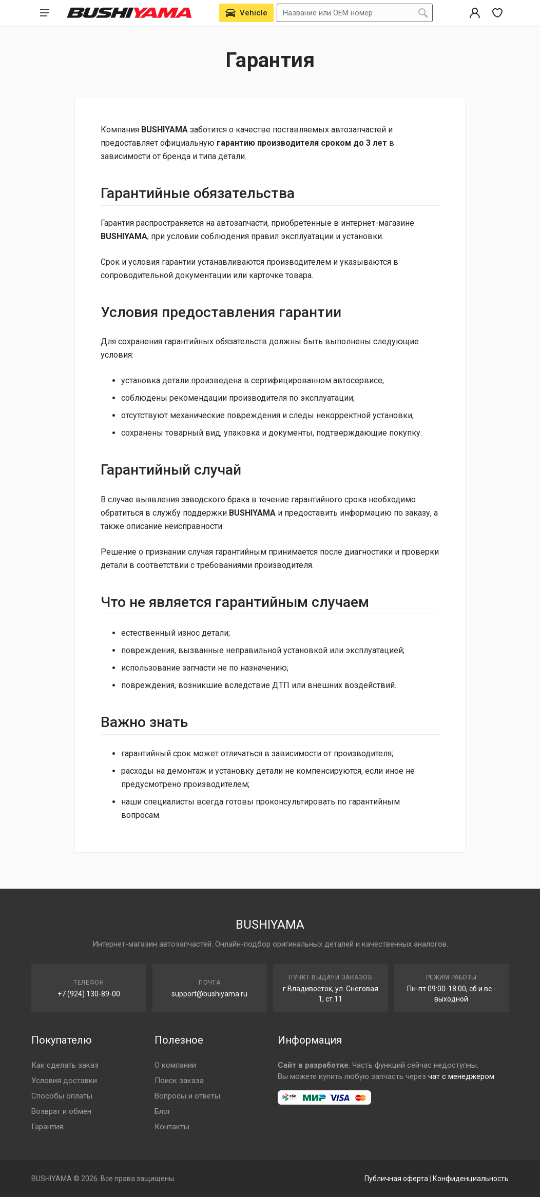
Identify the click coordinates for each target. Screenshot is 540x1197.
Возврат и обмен (61, 1111)
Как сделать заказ (65, 1065)
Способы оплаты (61, 1096)
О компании (175, 1065)
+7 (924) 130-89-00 (88, 994)
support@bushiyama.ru (209, 994)
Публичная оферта (396, 1178)
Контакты (172, 1126)
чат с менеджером (461, 1076)
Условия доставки (64, 1080)
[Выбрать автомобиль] (246, 13)
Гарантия (47, 1126)
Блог (163, 1111)
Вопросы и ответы (187, 1096)
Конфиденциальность (471, 1178)
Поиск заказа (179, 1080)
